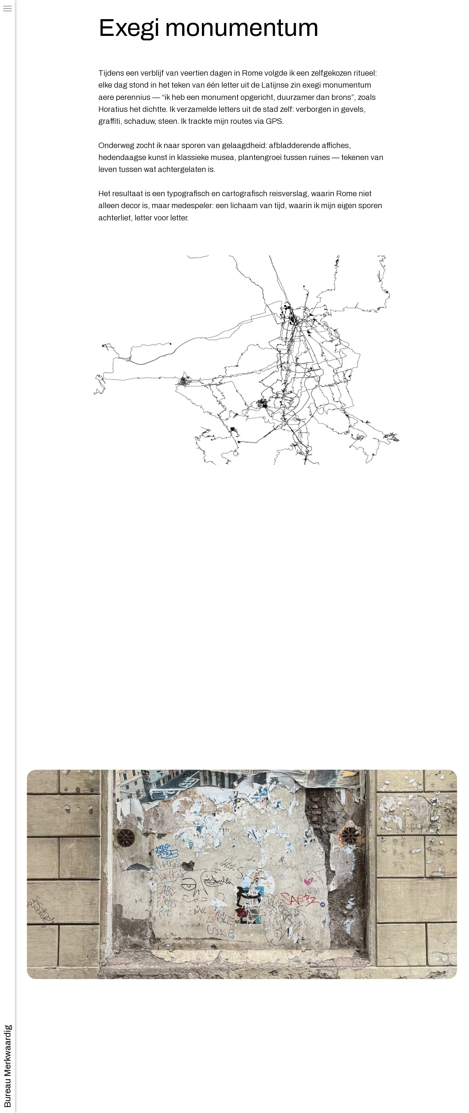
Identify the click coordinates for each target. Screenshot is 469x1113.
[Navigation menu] (7, 9)
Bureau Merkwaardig (7, 1066)
